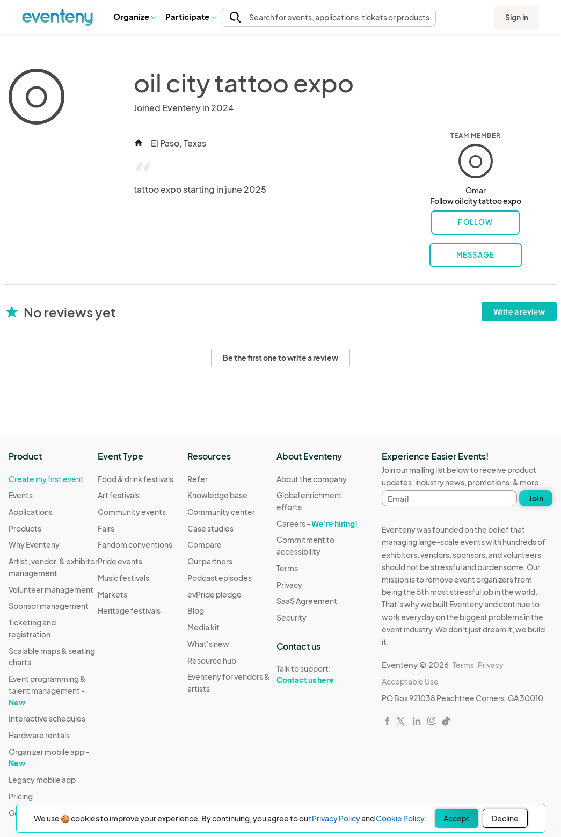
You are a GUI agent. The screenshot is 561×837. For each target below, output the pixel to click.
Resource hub (211, 660)
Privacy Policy (336, 818)
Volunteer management (51, 589)
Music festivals (123, 578)
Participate (190, 16)
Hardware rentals (39, 735)
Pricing (21, 796)
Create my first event (46, 479)
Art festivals (119, 495)
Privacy (289, 584)
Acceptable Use (410, 681)
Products (25, 528)
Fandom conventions (135, 544)
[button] (134, 17)
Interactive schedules (47, 718)
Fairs (106, 528)
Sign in (516, 17)
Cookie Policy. (401, 818)
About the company (311, 479)
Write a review (519, 311)
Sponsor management (49, 605)
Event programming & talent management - (47, 690)
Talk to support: (321, 674)
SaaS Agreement (306, 601)
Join (536, 498)
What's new (208, 644)
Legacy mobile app (42, 779)
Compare (204, 544)
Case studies (210, 528)
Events (21, 495)
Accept (456, 818)
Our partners (209, 561)
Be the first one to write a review (280, 357)
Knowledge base (217, 495)
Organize (134, 16)
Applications (31, 511)
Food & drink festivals (135, 479)
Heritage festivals (129, 610)
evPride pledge (214, 594)
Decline (505, 818)
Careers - (317, 523)
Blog (195, 610)
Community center (221, 511)
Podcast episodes (219, 578)
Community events (132, 511)
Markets (112, 594)
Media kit (203, 627)
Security (291, 617)
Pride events (120, 561)
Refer (197, 479)
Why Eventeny (34, 544)
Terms (287, 568)
